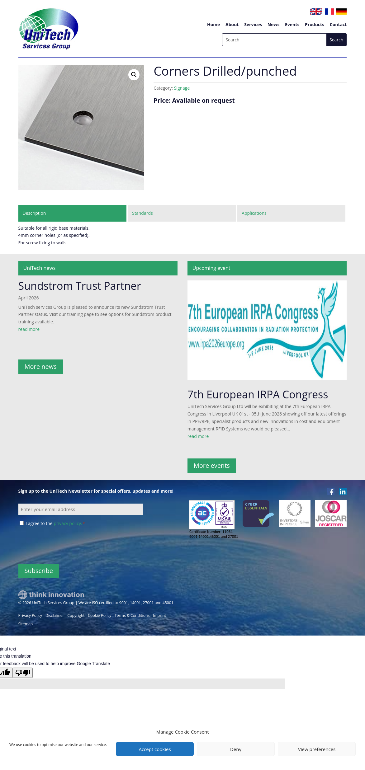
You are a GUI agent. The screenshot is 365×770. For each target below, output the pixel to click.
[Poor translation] (23, 673)
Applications (254, 213)
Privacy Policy (30, 615)
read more (29, 329)
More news (41, 366)
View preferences (316, 749)
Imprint (159, 615)
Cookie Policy (99, 615)
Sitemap (25, 624)
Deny (235, 749)
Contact (338, 24)
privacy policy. (68, 523)
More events (212, 465)
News (274, 24)
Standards (142, 213)
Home (213, 24)
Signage (182, 88)
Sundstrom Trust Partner (79, 286)
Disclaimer (54, 615)
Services (253, 24)
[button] (134, 74)
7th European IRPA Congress (257, 394)
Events (292, 24)
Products (314, 24)
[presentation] (65, 545)
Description (34, 213)
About (232, 24)
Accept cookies (155, 749)
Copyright (75, 615)
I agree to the (55, 523)
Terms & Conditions (132, 615)
